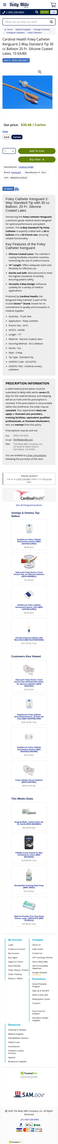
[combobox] (9, 151)
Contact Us (37, 953)
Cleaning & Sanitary (17, 1030)
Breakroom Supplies (17, 1061)
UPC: (6, 178)
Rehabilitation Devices (18, 1038)
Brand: (7, 172)
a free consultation (36, 455)
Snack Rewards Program (39, 985)
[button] (37, 12)
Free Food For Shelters (38, 1012)
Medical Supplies (16, 1034)
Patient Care (13, 1042)
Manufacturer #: (33, 172)
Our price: (11, 124)
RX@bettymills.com (23, 440)
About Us (36, 945)
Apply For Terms (15, 962)
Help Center (37, 949)
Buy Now (36, 159)
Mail (8, 444)
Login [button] (53, 12)
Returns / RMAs (15, 978)
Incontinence (14, 1046)
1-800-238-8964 (23, 479)
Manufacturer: (11, 167)
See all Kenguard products (29, 505)
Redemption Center (41, 999)
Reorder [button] (44, 12)
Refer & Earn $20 (40, 995)
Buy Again (12, 957)
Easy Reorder (14, 966)
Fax (7, 435)
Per (5, 132)
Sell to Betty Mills (40, 962)
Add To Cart (37, 151)
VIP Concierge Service (42, 957)
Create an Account (16, 949)
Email (8, 440)
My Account (13, 953)
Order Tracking (15, 974)
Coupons (36, 1003)
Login (10, 945)
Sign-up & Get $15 (40, 991)
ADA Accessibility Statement (40, 967)
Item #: (7, 60)
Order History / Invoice (18, 970)
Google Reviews (39, 972)
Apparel (11, 1057)
